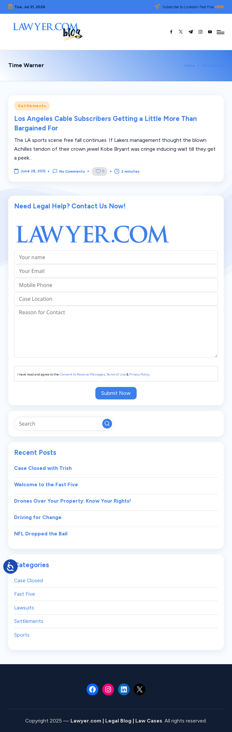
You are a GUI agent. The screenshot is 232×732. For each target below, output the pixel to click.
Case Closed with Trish (43, 468)
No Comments (68, 171)
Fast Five (24, 594)
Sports (21, 635)
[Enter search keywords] (64, 424)
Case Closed (28, 580)
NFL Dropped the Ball (41, 533)
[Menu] (220, 32)
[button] (107, 424)
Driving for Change (38, 517)
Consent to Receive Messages (82, 374)
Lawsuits (24, 608)
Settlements (32, 106)
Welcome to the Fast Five (46, 484)
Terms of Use (116, 374)
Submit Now (116, 393)
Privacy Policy (139, 374)
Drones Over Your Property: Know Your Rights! (72, 501)
